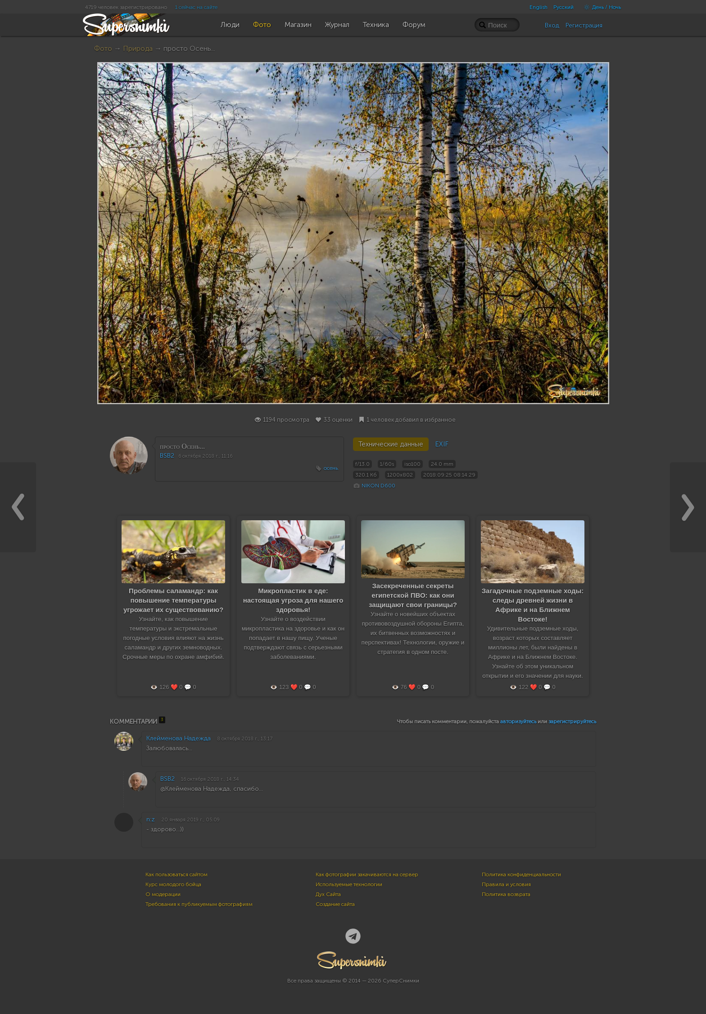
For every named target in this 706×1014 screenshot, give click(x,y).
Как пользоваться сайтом (176, 874)
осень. (331, 468)
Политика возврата (506, 894)
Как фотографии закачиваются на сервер (367, 874)
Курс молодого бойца (173, 884)
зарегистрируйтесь (572, 721)
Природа (138, 48)
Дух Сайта (328, 894)
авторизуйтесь (518, 721)
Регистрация (584, 25)
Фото (103, 48)
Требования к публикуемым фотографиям (199, 904)
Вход (552, 25)
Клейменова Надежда (178, 738)
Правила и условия (506, 884)
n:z (150, 819)
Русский (563, 7)
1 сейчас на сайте (196, 7)
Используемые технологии (349, 884)
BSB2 (167, 456)
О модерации (163, 894)
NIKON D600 (378, 485)
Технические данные (390, 444)
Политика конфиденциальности (521, 874)
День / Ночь (600, 7)
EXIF (441, 444)
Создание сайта (335, 904)
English (539, 7)
